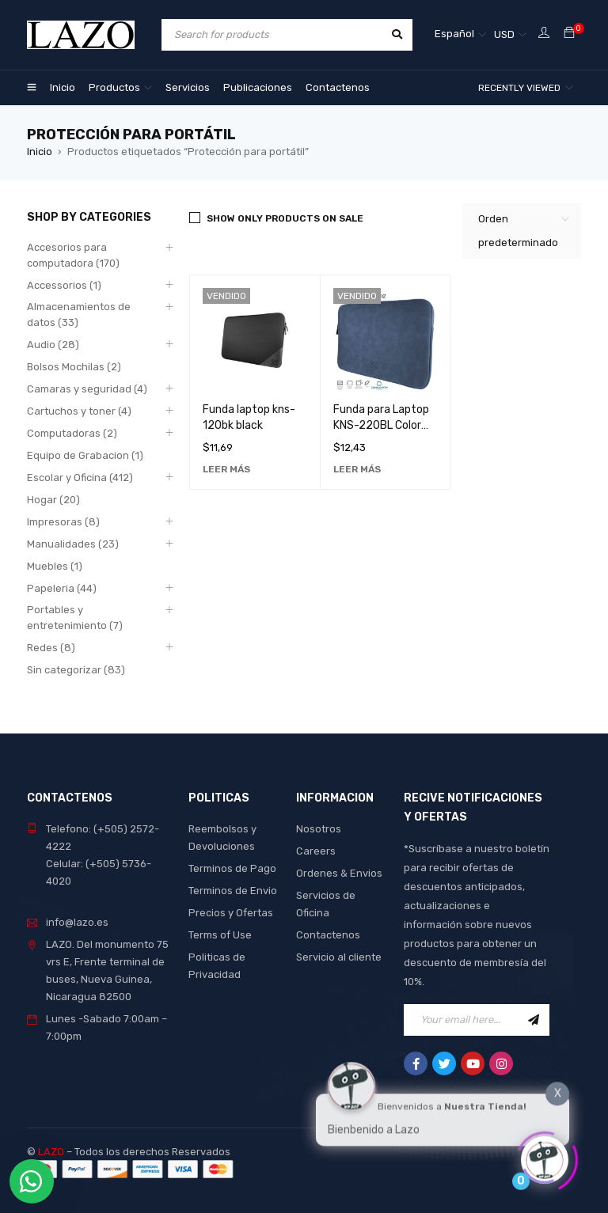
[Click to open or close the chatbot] (544, 1155)
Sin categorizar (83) (76, 670)
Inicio (39, 151)
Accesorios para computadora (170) (73, 255)
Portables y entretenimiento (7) (75, 617)
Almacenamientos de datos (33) (79, 314)
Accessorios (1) (64, 285)
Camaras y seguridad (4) (87, 389)
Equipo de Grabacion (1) (85, 455)
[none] (460, 35)
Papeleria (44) (62, 588)
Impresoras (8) (63, 522)
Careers (316, 851)
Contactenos (328, 935)
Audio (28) (53, 345)
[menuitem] (460, 35)
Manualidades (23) (73, 544)
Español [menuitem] (454, 34)
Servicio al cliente (339, 957)
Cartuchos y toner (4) (79, 411)
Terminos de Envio (232, 890)
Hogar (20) (53, 500)
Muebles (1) (54, 566)
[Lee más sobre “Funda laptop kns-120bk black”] (226, 469)
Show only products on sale (285, 218)
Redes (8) (51, 648)
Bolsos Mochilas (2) (74, 367)
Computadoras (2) (72, 433)
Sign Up (533, 1020)
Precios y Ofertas (230, 913)
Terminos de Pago (232, 868)
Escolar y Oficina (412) (80, 477)
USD (504, 34)
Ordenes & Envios (339, 873)
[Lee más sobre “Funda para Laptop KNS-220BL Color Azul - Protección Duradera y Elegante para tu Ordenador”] (357, 469)
